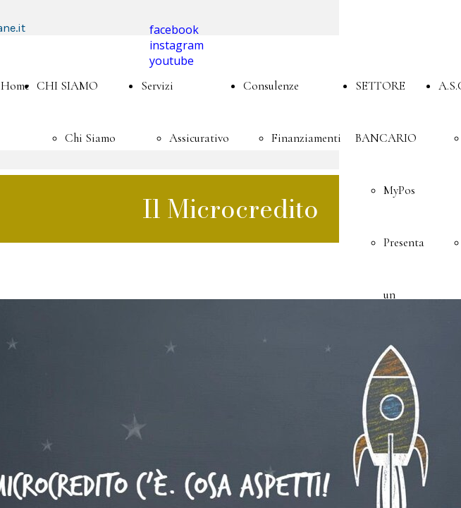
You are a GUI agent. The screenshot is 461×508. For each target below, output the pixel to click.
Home (15, 85)
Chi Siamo (90, 138)
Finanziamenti (306, 138)
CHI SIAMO (67, 85)
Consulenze (271, 85)
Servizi (157, 85)
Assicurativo (199, 138)
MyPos (399, 190)
